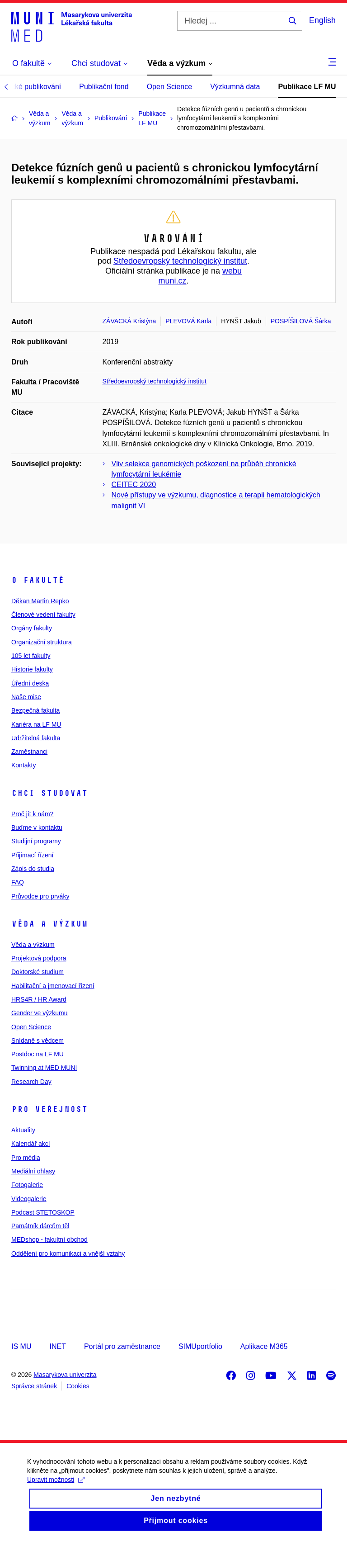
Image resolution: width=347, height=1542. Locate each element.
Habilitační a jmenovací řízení (52, 985)
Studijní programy (36, 841)
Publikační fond (103, 86)
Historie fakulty (32, 669)
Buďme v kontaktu (36, 827)
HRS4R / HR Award (38, 999)
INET (57, 1346)
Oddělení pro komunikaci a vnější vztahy (68, 1253)
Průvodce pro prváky (40, 896)
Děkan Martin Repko (40, 601)
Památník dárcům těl (40, 1226)
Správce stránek (34, 1386)
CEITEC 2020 (134, 484)
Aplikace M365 (264, 1346)
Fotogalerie (27, 1184)
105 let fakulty (30, 655)
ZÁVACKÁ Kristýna (129, 321)
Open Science (169, 86)
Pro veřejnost (49, 1109)
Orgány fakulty (31, 628)
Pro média (25, 1157)
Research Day (31, 1081)
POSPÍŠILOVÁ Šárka (301, 321)
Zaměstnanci (29, 751)
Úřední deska (30, 683)
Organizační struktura (41, 642)
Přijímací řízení (32, 855)
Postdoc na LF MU (37, 1054)
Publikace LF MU (307, 86)
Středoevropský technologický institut (180, 260)
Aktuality (23, 1130)
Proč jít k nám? (32, 814)
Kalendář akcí (30, 1143)
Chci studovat (49, 793)
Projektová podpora (38, 958)
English (322, 20)
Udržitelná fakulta (35, 738)
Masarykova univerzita (64, 1374)
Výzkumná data (235, 86)
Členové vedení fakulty (43, 614)
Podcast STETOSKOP (43, 1212)
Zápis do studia (32, 868)
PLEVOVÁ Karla (188, 321)
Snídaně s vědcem (37, 1040)
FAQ (17, 882)
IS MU (21, 1346)
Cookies (77, 1386)
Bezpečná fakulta (35, 710)
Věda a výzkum (49, 924)
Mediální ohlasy (33, 1171)
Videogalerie (29, 1198)
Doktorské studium (37, 971)
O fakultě (37, 580)
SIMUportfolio (200, 1346)
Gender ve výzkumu (39, 1013)
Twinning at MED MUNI (44, 1067)
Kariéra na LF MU (36, 724)
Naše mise (26, 696)
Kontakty (23, 765)
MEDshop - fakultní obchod (49, 1239)
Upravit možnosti (55, 1489)
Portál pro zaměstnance (122, 1346)
